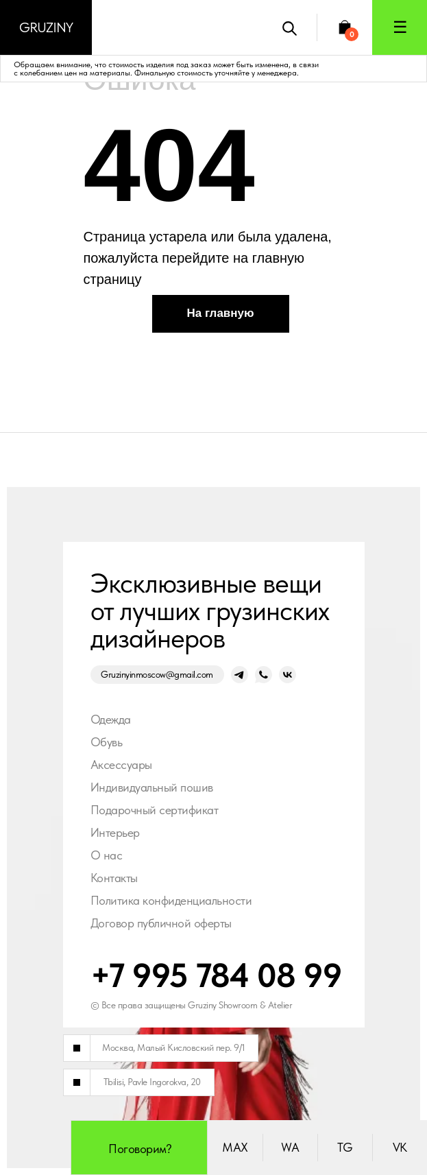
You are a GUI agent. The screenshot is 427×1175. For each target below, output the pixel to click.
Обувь (106, 742)
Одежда (110, 719)
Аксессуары (121, 764)
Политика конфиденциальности (171, 900)
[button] (399, 27)
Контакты (114, 877)
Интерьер (115, 832)
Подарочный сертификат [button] (154, 810)
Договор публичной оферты (161, 923)
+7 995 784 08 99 (216, 975)
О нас (106, 855)
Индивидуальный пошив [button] (151, 787)
